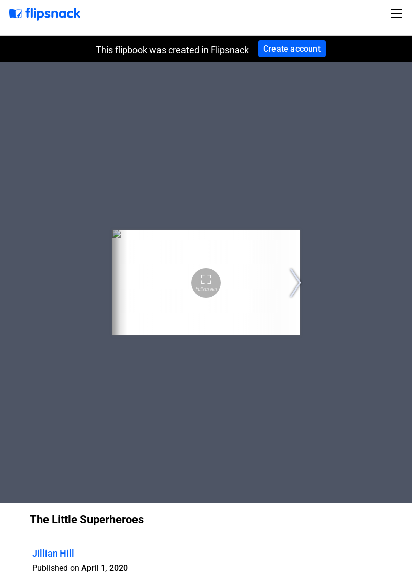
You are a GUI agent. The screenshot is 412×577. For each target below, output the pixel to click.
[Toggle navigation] (398, 13)
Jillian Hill (53, 553)
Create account (292, 49)
